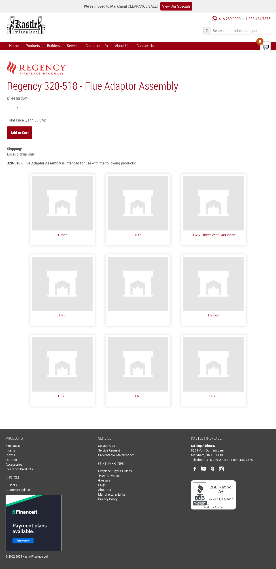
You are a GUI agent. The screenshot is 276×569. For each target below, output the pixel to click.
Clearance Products (19, 469)
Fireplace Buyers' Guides (115, 471)
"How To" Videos (109, 475)
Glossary (104, 480)
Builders (53, 45)
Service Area (106, 445)
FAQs (102, 485)
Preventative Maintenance (116, 455)
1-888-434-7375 (258, 18)
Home (14, 45)
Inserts (10, 450)
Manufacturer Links (111, 494)
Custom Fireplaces (18, 490)
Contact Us (145, 45)
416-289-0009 (230, 18)
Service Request (109, 450)
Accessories (14, 464)
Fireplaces (13, 445)
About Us (122, 45)
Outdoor (11, 460)
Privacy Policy (107, 499)
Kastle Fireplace (25, 25)
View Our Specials (176, 6)
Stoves (10, 455)
